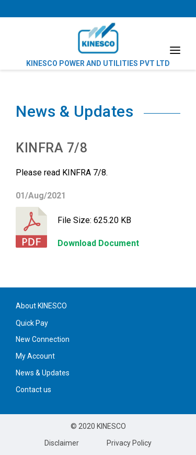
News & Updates (43, 373)
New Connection (43, 339)
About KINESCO (41, 306)
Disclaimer (61, 443)
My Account (35, 356)
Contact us (33, 389)
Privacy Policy (129, 443)
